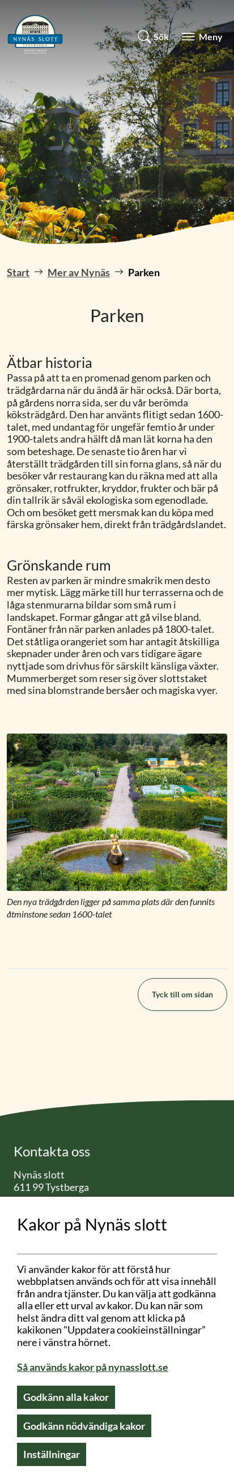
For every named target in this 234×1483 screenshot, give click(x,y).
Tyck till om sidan (182, 994)
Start (18, 272)
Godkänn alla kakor (66, 1397)
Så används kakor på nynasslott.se (92, 1367)
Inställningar (51, 1454)
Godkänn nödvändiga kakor (84, 1426)
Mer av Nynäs (79, 272)
